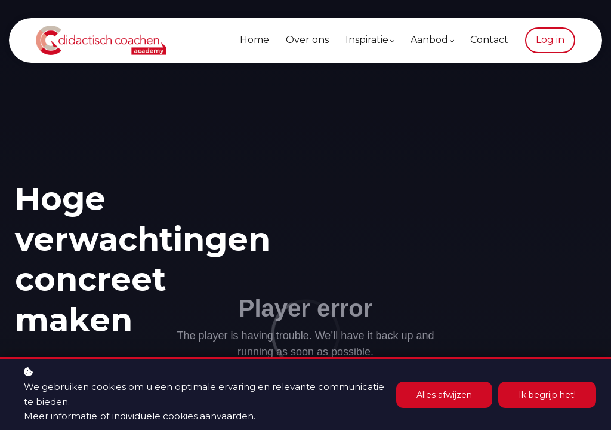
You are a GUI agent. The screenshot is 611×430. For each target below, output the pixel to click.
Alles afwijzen (444, 394)
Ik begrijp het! (547, 394)
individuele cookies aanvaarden (183, 416)
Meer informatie (60, 416)
